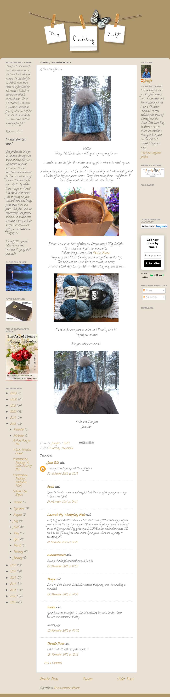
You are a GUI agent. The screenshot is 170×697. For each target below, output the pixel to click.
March (18, 546)
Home (87, 679)
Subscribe (153, 263)
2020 (13, 412)
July (16, 521)
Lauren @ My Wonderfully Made (66, 515)
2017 (13, 565)
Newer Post (49, 679)
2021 (13, 406)
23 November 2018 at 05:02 (63, 631)
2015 (13, 578)
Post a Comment (53, 663)
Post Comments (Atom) (67, 688)
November (19, 436)
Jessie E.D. (53, 463)
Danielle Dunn (55, 644)
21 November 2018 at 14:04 (62, 542)
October (18, 502)
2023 (13, 393)
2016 (13, 572)
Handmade (67, 448)
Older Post (125, 679)
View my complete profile (151, 155)
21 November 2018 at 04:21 (62, 502)
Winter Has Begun (20, 493)
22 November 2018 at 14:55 (62, 595)
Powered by (152, 275)
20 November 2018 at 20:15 (62, 474)
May (17, 533)
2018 (13, 424)
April (17, 539)
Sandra (51, 607)
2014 (13, 584)
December (19, 430)
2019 (13, 418)
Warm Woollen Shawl (22, 452)
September (19, 509)
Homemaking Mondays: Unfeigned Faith (20, 480)
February (19, 552)
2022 (13, 400)
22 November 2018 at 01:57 (62, 566)
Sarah (50, 487)
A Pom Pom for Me (22, 443)
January (18, 558)
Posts (147, 291)
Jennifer (148, 81)
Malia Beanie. (102, 253)
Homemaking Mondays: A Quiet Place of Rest (22, 464)
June (16, 527)
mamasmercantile (56, 555)
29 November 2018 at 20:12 (62, 655)
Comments (150, 297)
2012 (13, 596)
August (18, 515)
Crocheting (54, 448)
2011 (13, 602)
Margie (51, 579)
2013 (13, 590)
